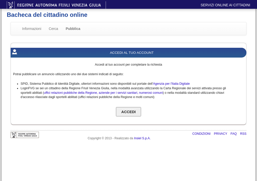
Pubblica (73, 29)
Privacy (221, 133)
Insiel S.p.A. (142, 138)
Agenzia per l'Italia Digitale (171, 83)
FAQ (234, 133)
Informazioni (31, 29)
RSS (243, 133)
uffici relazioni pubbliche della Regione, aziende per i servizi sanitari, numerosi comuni (103, 93)
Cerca (53, 29)
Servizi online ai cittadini (225, 5)
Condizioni (201, 133)
